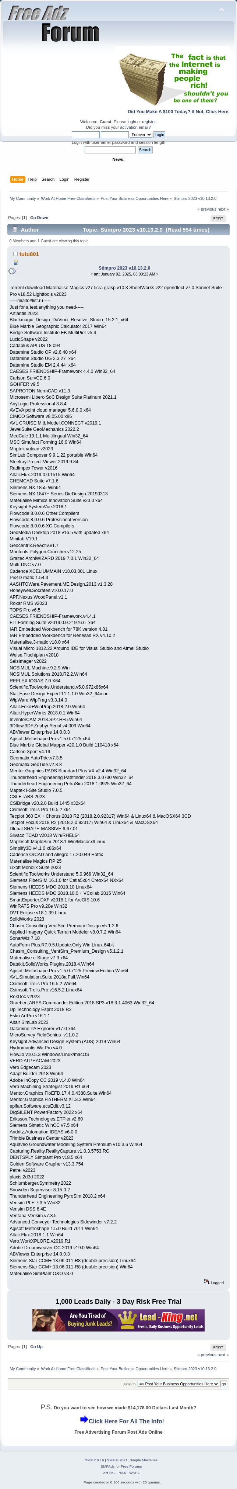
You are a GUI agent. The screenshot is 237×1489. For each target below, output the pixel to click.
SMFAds (108, 1466)
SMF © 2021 (117, 1460)
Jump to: (130, 1384)
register (149, 122)
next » (223, 209)
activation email (134, 127)
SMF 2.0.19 (94, 1460)
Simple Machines (144, 1460)
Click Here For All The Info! (126, 1421)
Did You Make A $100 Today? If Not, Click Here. (179, 111)
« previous (206, 209)
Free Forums (131, 1466)
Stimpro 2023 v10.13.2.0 (125, 268)
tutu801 (29, 254)
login (131, 122)
